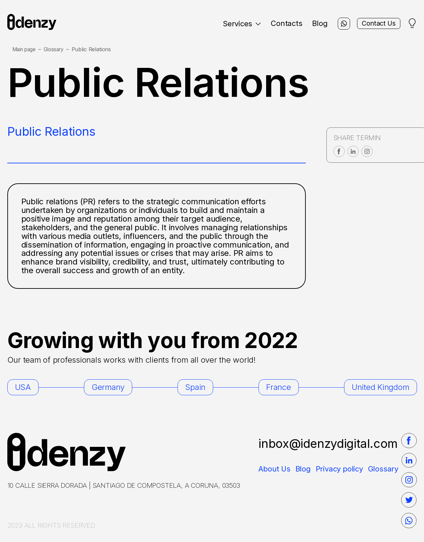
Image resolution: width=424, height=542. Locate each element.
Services (232, 23)
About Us (274, 468)
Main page (25, 49)
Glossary (57, 49)
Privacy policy (339, 468)
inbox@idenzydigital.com (328, 443)
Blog (310, 23)
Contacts (276, 23)
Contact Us (374, 23)
